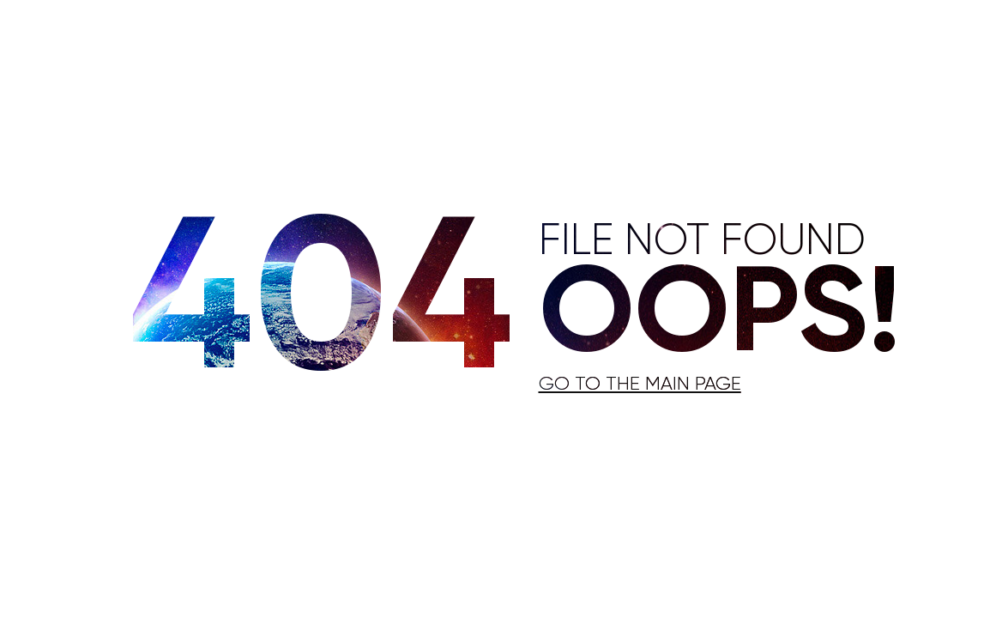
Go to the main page (640, 384)
